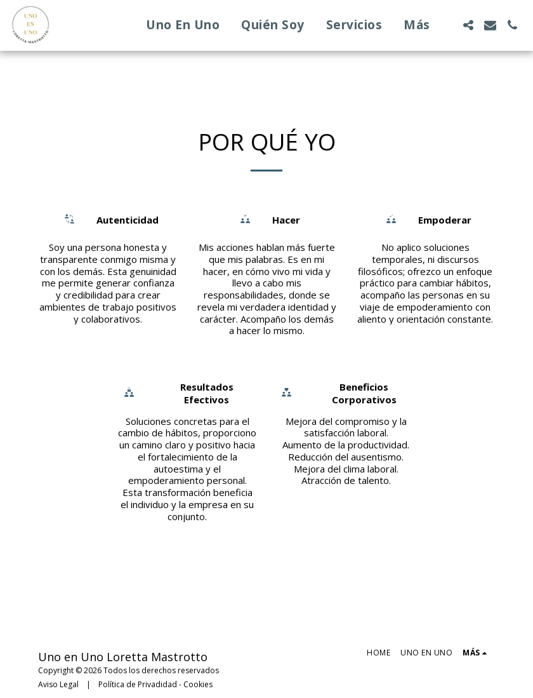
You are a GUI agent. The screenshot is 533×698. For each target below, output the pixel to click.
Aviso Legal (58, 684)
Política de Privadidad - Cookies (155, 684)
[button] (467, 25)
